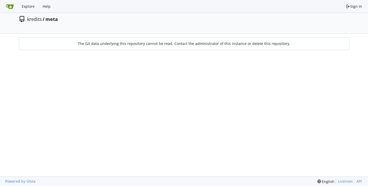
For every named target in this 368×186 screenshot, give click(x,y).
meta (51, 19)
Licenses (345, 181)
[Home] (10, 6)
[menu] (326, 181)
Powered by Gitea (20, 181)
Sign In (354, 6)
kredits (34, 19)
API (359, 181)
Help (47, 6)
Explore (28, 6)
